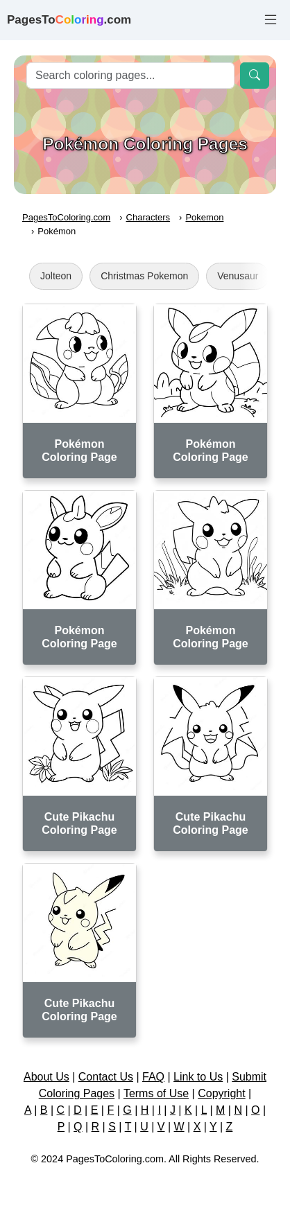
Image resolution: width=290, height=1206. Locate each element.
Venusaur (237, 275)
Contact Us (105, 1077)
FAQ (153, 1077)
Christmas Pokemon (144, 275)
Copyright (221, 1093)
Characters (148, 217)
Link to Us (198, 1077)
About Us (46, 1077)
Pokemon (204, 217)
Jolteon (55, 275)
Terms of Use (156, 1093)
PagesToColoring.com (66, 217)
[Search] (130, 75)
